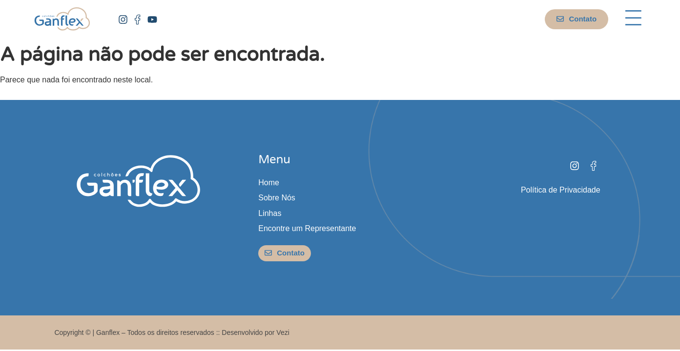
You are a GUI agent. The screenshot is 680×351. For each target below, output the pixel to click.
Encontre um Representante (307, 228)
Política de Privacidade (560, 190)
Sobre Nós (276, 198)
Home (268, 182)
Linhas (269, 213)
